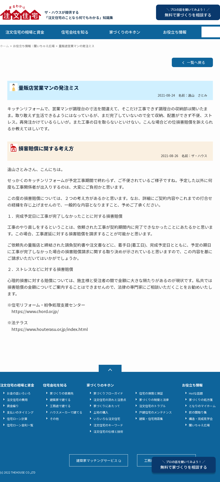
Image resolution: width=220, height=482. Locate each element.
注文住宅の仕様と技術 (108, 431)
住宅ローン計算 (17, 419)
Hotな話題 (196, 393)
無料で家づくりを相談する (184, 465)
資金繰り (13, 406)
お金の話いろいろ (19, 393)
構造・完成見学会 (201, 419)
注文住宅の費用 (17, 400)
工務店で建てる (60, 406)
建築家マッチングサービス (96, 460)
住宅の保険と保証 (151, 393)
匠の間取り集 (198, 412)
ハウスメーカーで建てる (66, 412)
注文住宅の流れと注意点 (109, 400)
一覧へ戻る (196, 62)
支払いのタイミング (20, 412)
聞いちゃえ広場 (199, 425)
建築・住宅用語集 (151, 419)
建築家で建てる (60, 400)
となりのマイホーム (202, 406)
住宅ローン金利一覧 (20, 425)
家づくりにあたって (106, 406)
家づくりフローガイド (108, 393)
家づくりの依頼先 (62, 393)
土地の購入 (100, 412)
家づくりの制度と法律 (154, 400)
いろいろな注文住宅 (106, 419)
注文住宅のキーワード (108, 425)
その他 (54, 419)
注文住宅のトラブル (152, 406)
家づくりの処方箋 (201, 400)
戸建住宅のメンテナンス (155, 412)
